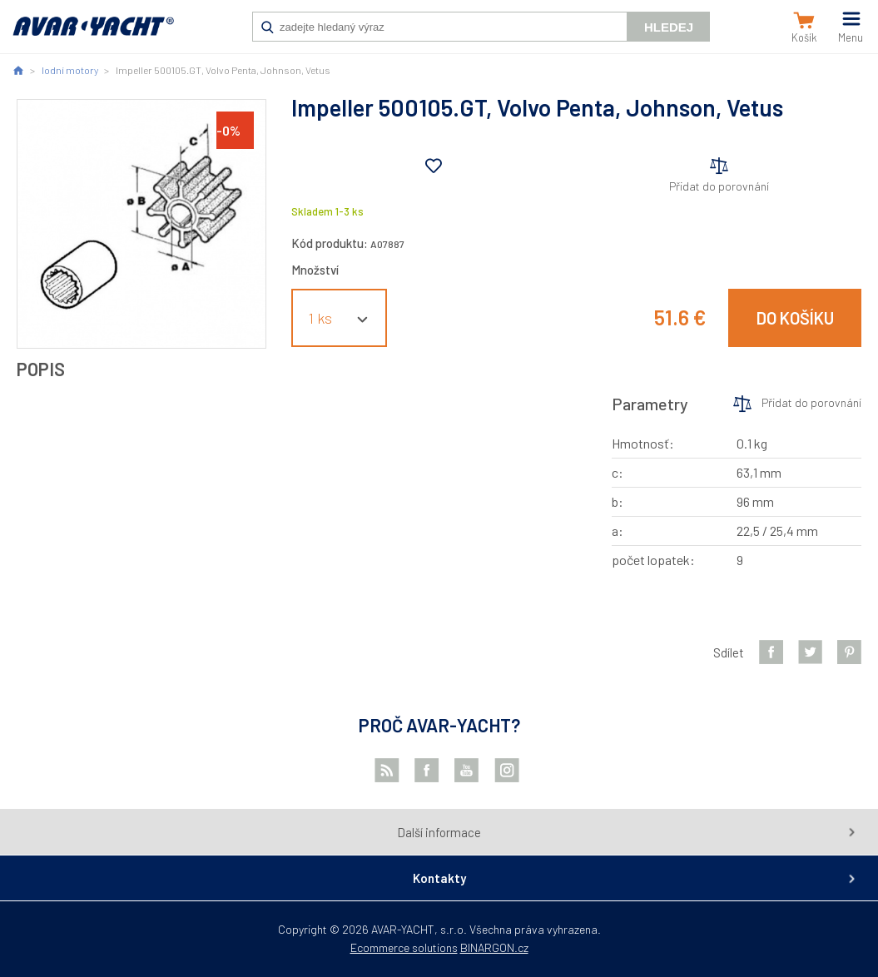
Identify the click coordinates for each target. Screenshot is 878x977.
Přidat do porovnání (719, 186)
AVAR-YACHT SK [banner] (93, 35)
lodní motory (70, 70)
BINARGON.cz (494, 947)
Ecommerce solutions (404, 947)
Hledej (668, 27)
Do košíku (795, 318)
